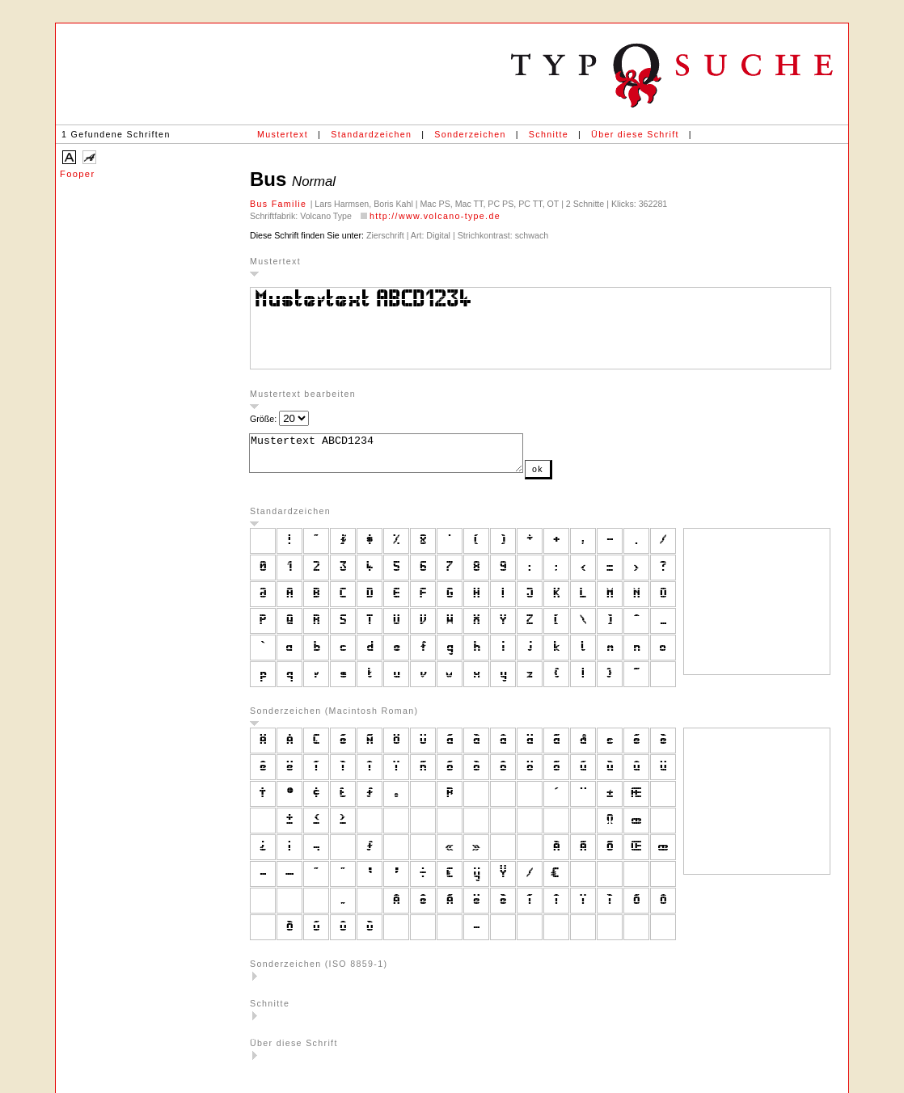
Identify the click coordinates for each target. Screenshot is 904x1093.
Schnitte (548, 134)
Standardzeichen (371, 134)
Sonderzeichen (469, 134)
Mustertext (282, 134)
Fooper (77, 174)
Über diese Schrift (635, 134)
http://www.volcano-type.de (435, 216)
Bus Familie (280, 204)
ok (570, 476)
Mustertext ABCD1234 (402, 456)
